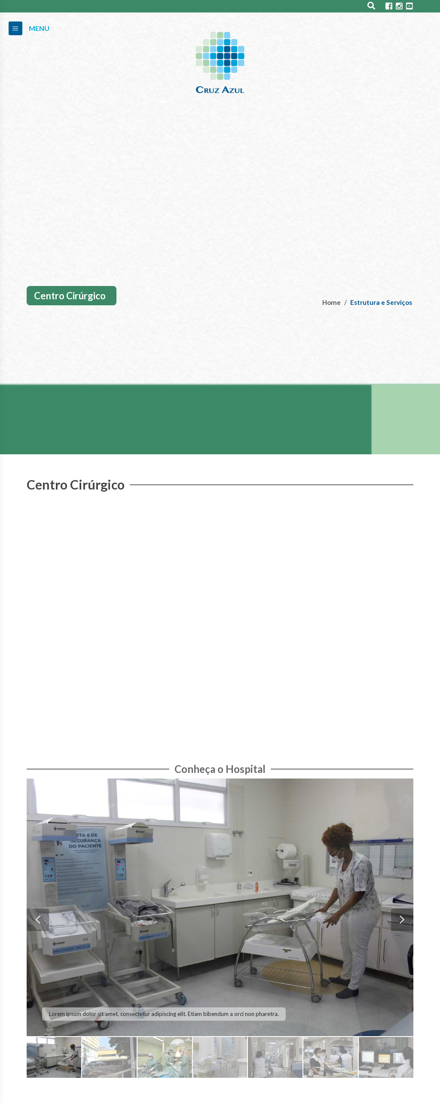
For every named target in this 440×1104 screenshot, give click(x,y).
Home (331, 302)
